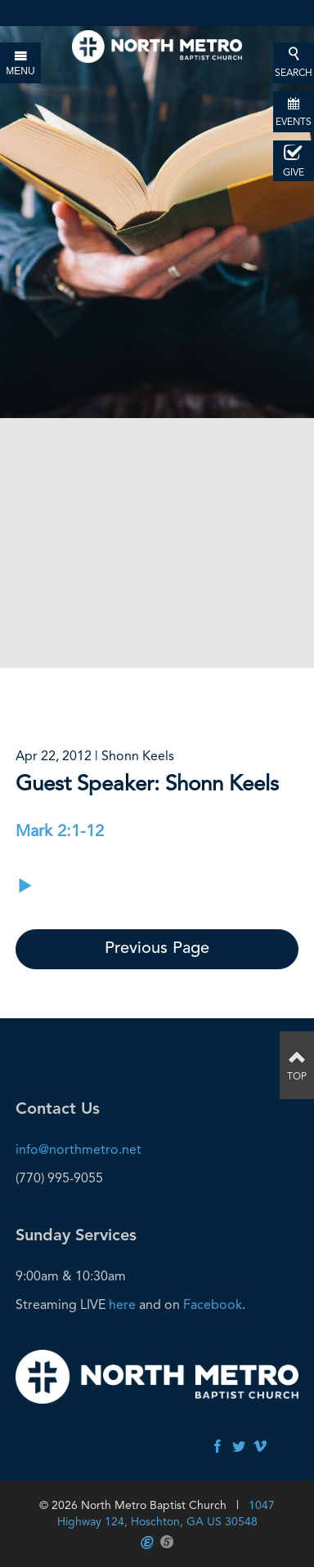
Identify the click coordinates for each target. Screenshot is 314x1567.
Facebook (212, 1304)
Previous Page (157, 949)
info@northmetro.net (78, 1149)
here (122, 1304)
